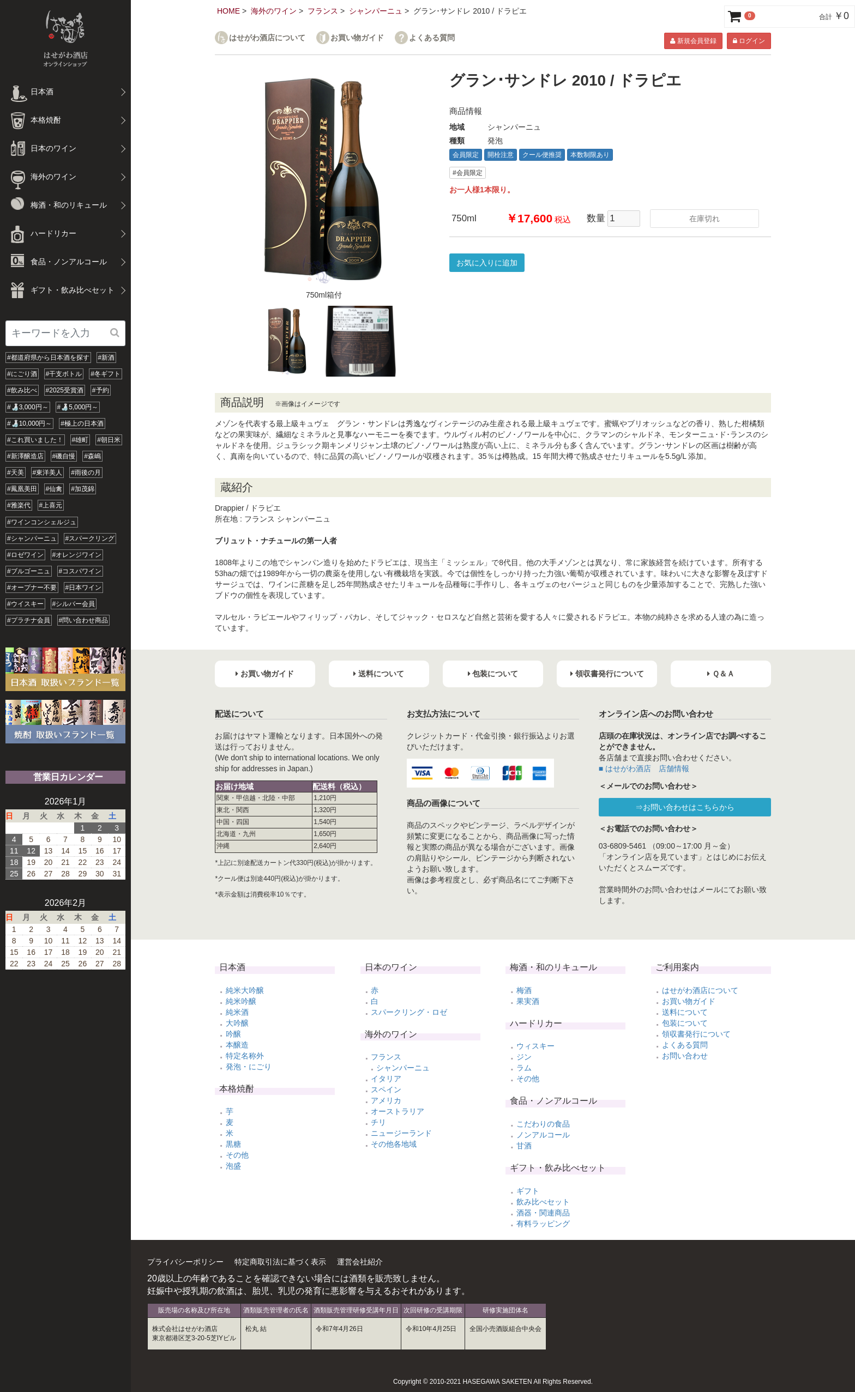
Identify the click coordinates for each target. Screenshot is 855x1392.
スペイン (386, 1089)
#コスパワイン (80, 571)
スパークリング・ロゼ (409, 1012)
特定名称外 (245, 1055)
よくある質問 (432, 38)
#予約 (100, 390)
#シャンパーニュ (32, 538)
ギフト (527, 1191)
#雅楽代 (19, 505)
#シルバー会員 (73, 604)
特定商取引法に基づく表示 (280, 1261)
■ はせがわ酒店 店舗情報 (644, 768)
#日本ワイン (83, 587)
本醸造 (237, 1044)
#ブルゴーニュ (28, 571)
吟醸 (233, 1034)
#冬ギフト (106, 374)
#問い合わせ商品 (84, 620)
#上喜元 (51, 505)
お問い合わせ (685, 1055)
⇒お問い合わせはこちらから (684, 807)
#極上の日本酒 (82, 423)
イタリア (386, 1078)
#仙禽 (54, 489)
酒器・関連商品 (543, 1212)
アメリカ (386, 1100)
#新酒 (106, 357)
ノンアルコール (543, 1134)
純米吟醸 (241, 1001)
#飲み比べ (22, 390)
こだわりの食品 (543, 1123)
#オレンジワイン (77, 555)
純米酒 (237, 1012)
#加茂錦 (82, 489)
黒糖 (233, 1144)
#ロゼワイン (25, 555)
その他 (237, 1155)
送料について (685, 1012)
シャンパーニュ (375, 11)
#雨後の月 (86, 472)
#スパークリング (90, 538)
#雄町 (80, 440)
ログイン (749, 41)
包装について (685, 1023)
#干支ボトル (64, 374)
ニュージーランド (401, 1133)
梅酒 (524, 990)
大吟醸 (237, 1023)
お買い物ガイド (357, 38)
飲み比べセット (543, 1201)
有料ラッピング (543, 1223)
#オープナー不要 (32, 587)
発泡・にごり (249, 1066)
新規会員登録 (693, 41)
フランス (323, 11)
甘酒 (524, 1145)
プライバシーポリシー (185, 1261)
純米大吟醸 (245, 990)
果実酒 (527, 1001)
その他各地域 (394, 1144)
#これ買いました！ (35, 440)
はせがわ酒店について (267, 38)
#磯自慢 (64, 456)
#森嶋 (92, 456)
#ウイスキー (25, 604)
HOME (228, 11)
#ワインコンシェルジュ (41, 522)
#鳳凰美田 (22, 489)
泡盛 (233, 1165)
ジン (524, 1056)
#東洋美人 (48, 472)
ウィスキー (535, 1046)
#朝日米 (109, 440)
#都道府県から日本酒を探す (48, 357)
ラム (524, 1067)
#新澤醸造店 (25, 456)
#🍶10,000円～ (29, 423)
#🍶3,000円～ (28, 407)
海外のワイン (274, 11)
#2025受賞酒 (64, 390)
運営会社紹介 (360, 1261)
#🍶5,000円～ (78, 407)
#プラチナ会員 (28, 620)
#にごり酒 (22, 374)
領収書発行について (696, 1034)
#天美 (15, 472)
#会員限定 (468, 173)
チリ (378, 1122)
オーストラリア (397, 1111)
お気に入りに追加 (486, 262)
